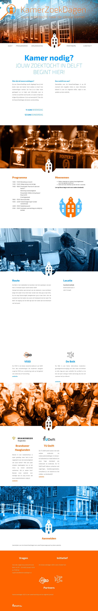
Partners (71, 46)
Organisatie (37, 46)
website (15, 376)
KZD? (10, 46)
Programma (22, 46)
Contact (87, 46)
